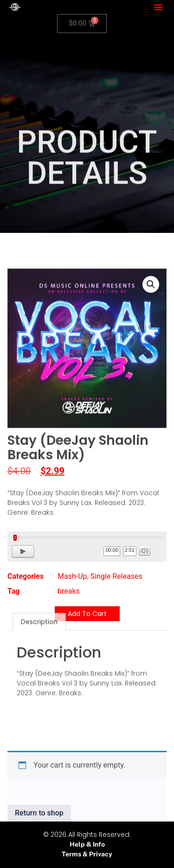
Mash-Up (72, 576)
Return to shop (39, 812)
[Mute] (144, 550)
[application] (87, 546)
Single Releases (116, 576)
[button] (158, 7)
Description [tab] (39, 586)
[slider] (87, 537)
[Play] (23, 551)
